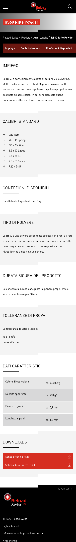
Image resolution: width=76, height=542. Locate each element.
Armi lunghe (40, 37)
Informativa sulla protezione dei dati (23, 533)
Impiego (10, 48)
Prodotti (25, 37)
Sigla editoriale (11, 526)
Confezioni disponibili (59, 48)
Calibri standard (30, 48)
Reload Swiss (10, 37)
